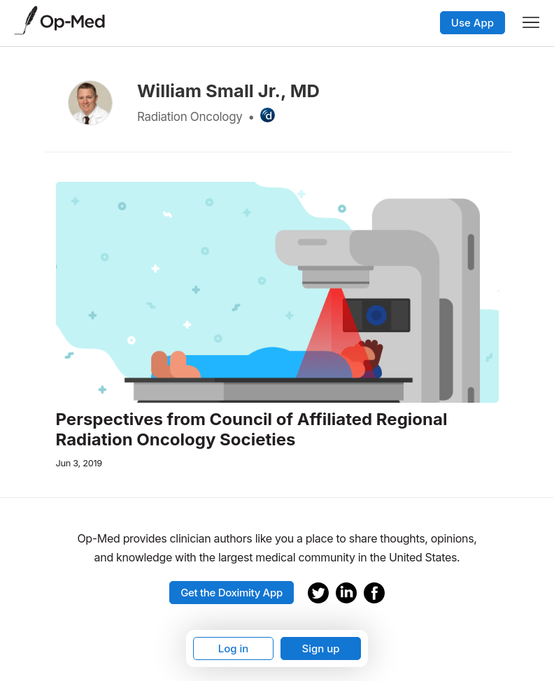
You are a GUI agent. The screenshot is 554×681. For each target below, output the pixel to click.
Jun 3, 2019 (79, 463)
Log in (233, 648)
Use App (472, 22)
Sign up (320, 648)
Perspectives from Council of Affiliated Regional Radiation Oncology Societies (252, 430)
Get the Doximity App (231, 592)
